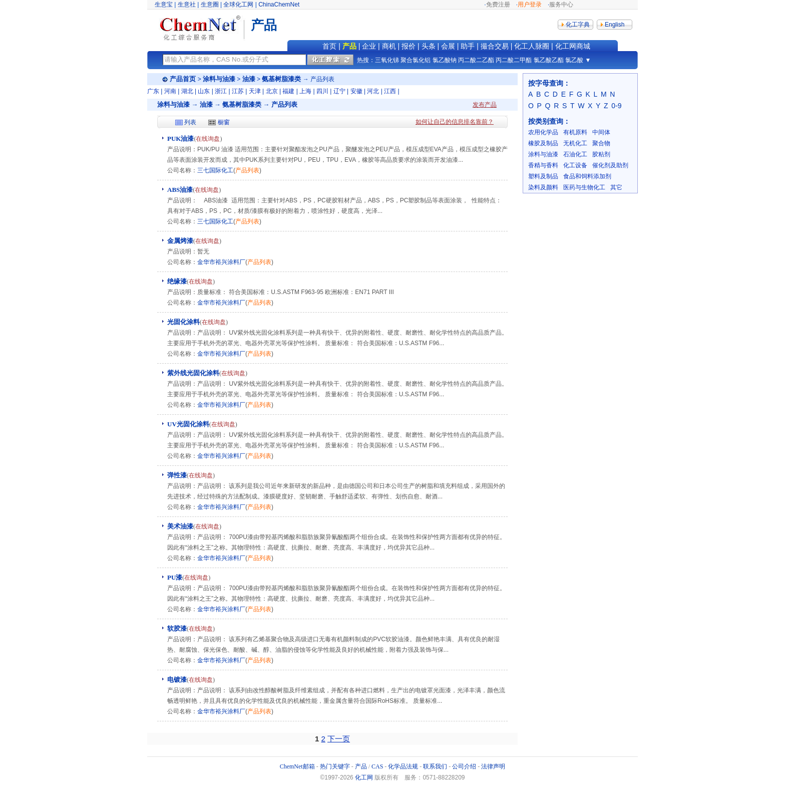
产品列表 (247, 170)
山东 (204, 91)
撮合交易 (495, 46)
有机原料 (575, 132)
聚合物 (601, 143)
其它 (616, 187)
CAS (377, 766)
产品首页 (183, 79)
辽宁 (339, 91)
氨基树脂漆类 (281, 79)
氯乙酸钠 (445, 60)
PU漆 (174, 577)
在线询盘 (208, 138)
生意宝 (164, 4)
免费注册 (498, 4)
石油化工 (575, 154)
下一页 (338, 738)
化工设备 (575, 165)
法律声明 (493, 766)
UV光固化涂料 (188, 424)
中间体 (601, 132)
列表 (190, 122)
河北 (373, 91)
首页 (329, 46)
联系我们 (435, 766)
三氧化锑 (387, 60)
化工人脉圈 (531, 46)
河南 (170, 91)
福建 (288, 91)
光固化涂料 (183, 322)
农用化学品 (543, 132)
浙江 (221, 91)
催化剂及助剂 (610, 165)
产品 (349, 46)
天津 (255, 91)
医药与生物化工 (584, 187)
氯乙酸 (574, 60)
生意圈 (210, 4)
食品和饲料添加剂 (587, 176)
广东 (153, 91)
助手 (468, 46)
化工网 (364, 777)
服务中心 (561, 4)
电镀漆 (177, 679)
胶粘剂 (601, 154)
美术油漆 (180, 526)
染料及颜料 (543, 187)
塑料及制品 (543, 176)
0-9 (616, 106)
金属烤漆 (180, 240)
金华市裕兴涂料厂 (221, 262)
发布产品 (485, 104)
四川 (322, 91)
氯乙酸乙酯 (549, 60)
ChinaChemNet (278, 4)
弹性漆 (177, 475)
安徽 (356, 91)
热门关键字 (335, 766)
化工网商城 (572, 46)
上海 (305, 91)
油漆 (248, 79)
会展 (448, 46)
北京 (272, 91)
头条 (429, 46)
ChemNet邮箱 (297, 766)
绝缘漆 (177, 281)
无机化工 (575, 143)
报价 (409, 46)
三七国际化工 (215, 170)
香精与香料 (543, 165)
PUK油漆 (180, 138)
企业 (369, 46)
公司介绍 (464, 766)
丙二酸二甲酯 (514, 60)
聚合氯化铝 (416, 60)
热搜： (366, 60)
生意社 (187, 4)
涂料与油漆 (219, 79)
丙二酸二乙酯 (476, 60)
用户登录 (530, 4)
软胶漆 (177, 628)
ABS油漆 (180, 189)
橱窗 (224, 122)
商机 (389, 46)
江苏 (238, 91)
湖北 (187, 91)
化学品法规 (403, 766)
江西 (390, 91)
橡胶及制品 (543, 143)
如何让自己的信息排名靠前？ (455, 121)
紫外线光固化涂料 (193, 373)
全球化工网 (238, 4)
